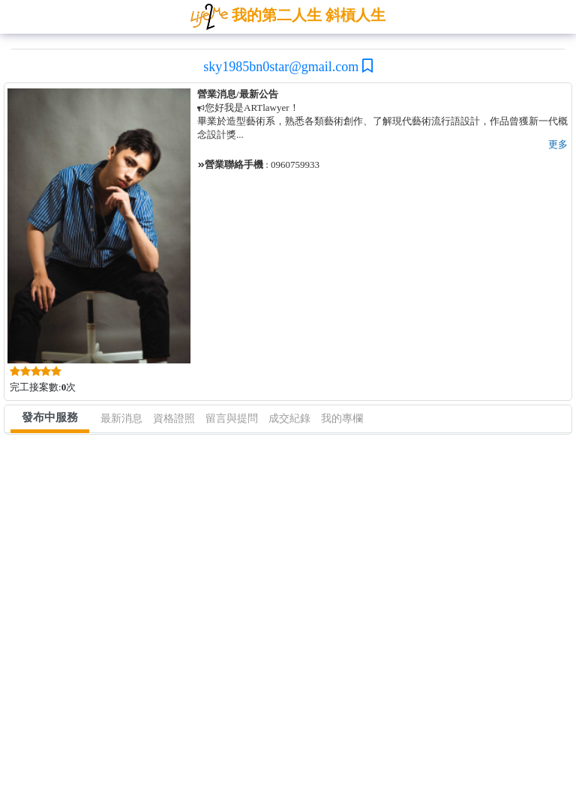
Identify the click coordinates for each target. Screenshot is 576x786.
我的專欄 (342, 418)
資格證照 (174, 418)
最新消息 (121, 418)
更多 (558, 144)
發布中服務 (50, 417)
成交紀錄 (289, 418)
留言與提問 (232, 418)
